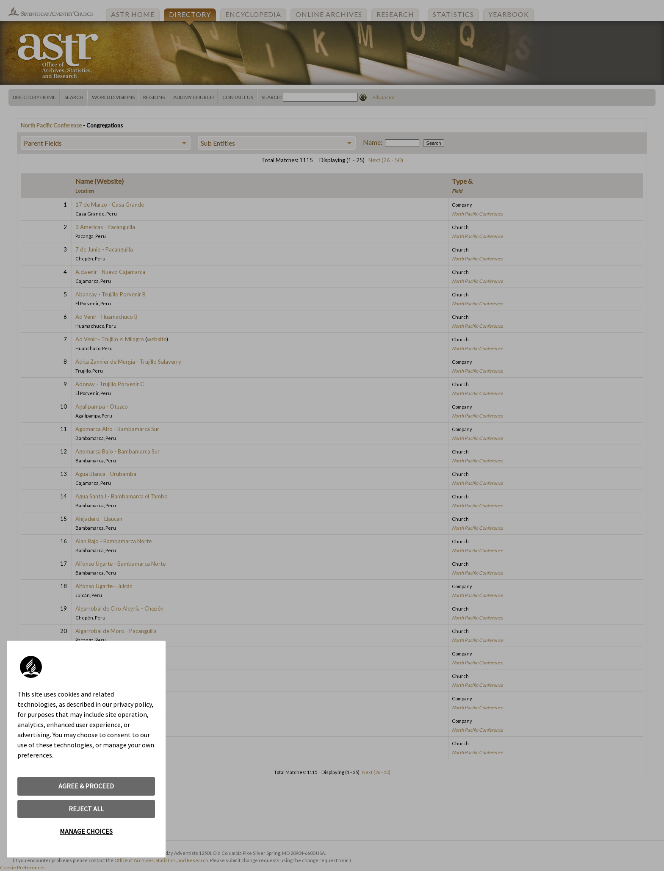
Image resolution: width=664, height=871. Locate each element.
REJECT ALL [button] (86, 809)
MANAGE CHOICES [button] (86, 831)
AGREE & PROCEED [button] (86, 786)
